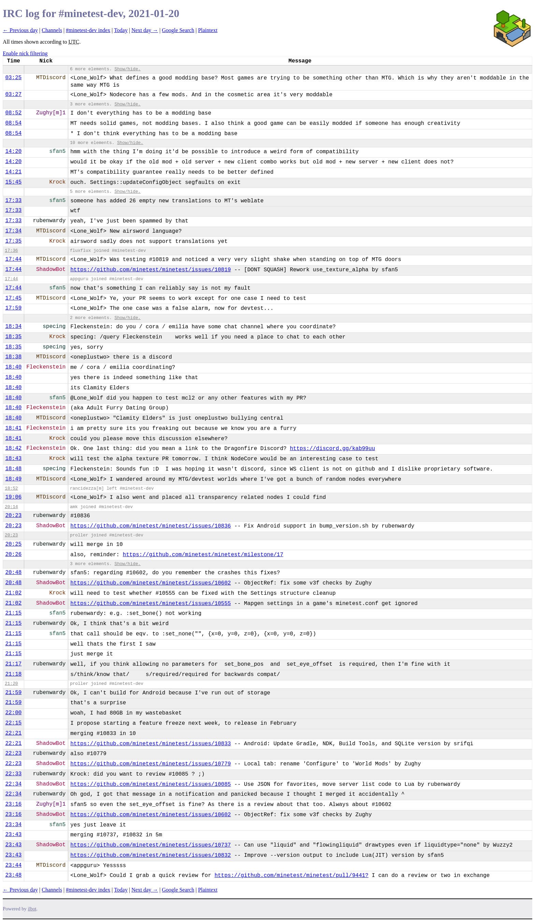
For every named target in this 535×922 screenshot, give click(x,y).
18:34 (13, 326)
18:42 (13, 448)
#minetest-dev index (88, 30)
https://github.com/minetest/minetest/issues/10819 (150, 270)
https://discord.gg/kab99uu (332, 449)
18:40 (13, 367)
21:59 (13, 693)
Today (121, 30)
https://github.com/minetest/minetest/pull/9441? (291, 876)
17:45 (13, 298)
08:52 (13, 113)
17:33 (13, 201)
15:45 (13, 182)
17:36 (11, 250)
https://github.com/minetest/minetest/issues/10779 (150, 764)
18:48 (13, 469)
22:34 (13, 784)
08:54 (13, 123)
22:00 (13, 713)
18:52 (11, 488)
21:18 (13, 674)
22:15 (13, 723)
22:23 (13, 753)
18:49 (13, 479)
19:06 (13, 497)
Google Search (178, 30)
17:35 (13, 241)
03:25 (13, 78)
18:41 (13, 428)
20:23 (13, 516)
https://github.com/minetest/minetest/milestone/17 (203, 555)
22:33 (13, 774)
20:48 (13, 573)
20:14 (11, 506)
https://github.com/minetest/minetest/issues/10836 (150, 526)
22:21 (13, 733)
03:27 (13, 94)
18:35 (13, 337)
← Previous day (20, 30)
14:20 (13, 151)
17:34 (13, 231)
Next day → (144, 30)
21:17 (13, 664)
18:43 (13, 459)
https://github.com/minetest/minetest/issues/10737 (150, 845)
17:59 (13, 308)
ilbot (32, 908)
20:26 (13, 554)
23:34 (13, 825)
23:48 (13, 875)
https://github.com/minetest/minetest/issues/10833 (150, 744)
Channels (52, 30)
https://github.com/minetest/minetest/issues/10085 (150, 784)
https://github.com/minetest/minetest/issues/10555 (150, 604)
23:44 (13, 865)
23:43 (13, 835)
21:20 (11, 683)
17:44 (13, 259)
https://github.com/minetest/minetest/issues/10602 (150, 583)
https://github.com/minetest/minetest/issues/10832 (150, 855)
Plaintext (207, 30)
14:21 (13, 172)
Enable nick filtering (25, 53)
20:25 (13, 544)
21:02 (13, 593)
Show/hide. (127, 69)
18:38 (13, 357)
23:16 (13, 804)
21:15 (13, 613)
